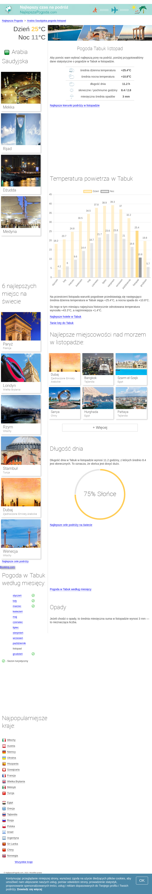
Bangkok (90, 378)
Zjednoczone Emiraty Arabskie (20, 513)
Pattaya (123, 412)
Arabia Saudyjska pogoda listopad (46, 20)
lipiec (16, 627)
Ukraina (11, 757)
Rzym (8, 427)
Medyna (10, 231)
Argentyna (13, 837)
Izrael (10, 831)
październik (19, 643)
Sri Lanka (12, 843)
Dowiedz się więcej (29, 889)
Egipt (10, 802)
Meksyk (11, 787)
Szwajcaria (13, 769)
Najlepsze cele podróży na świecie (71, 524)
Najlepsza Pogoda (12, 20)
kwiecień (18, 611)
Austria (11, 745)
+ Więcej (100, 427)
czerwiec (18, 622)
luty (15, 600)
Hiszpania (12, 763)
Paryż (8, 344)
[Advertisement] (100, 137)
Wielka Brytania (11, 389)
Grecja (11, 808)
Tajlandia (12, 814)
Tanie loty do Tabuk (62, 323)
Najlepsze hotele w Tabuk (65, 316)
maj (15, 616)
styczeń (17, 595)
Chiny (10, 849)
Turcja (6, 472)
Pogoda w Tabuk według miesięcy (70, 589)
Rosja (10, 820)
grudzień (18, 653)
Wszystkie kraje (24, 861)
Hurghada (91, 412)
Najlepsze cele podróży (15, 561)
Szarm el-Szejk (128, 378)
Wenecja (10, 551)
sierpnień (18, 632)
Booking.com (7, 567)
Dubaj (55, 374)
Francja (7, 348)
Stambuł (10, 468)
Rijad (7, 148)
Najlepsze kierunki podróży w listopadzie (75, 105)
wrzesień (18, 638)
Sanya (55, 412)
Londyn (9, 385)
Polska (11, 826)
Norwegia (12, 855)
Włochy (7, 431)
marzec (17, 606)
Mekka (8, 107)
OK (142, 880)
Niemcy (11, 751)
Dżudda (9, 190)
